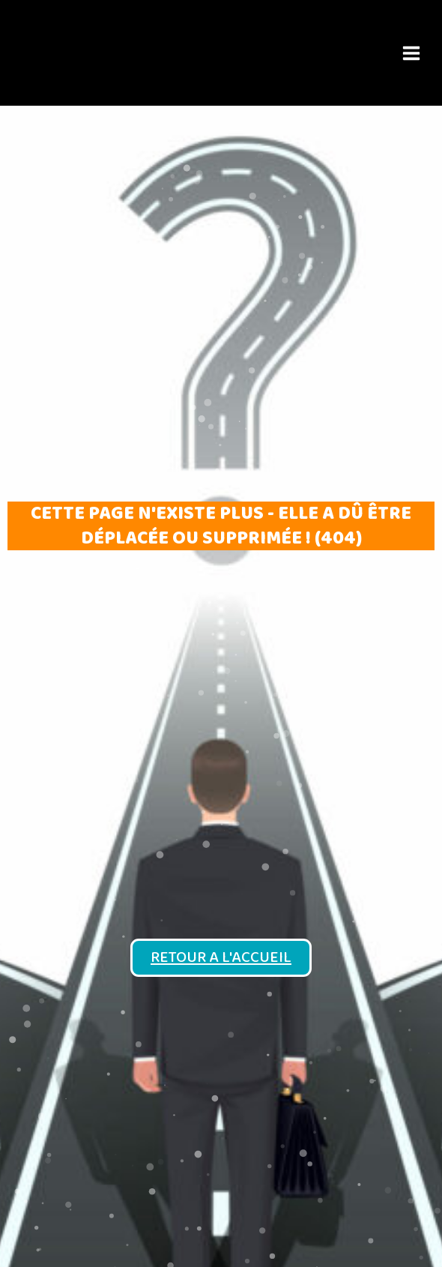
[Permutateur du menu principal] (411, 53)
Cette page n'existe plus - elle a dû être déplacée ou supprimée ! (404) (221, 526)
